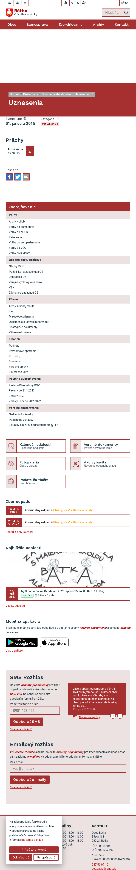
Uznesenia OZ (50, 70)
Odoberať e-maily (29, 725)
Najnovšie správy (89, 663)
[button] (113, 662)
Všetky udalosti (15, 552)
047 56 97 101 (101, 810)
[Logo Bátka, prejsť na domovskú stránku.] (21, 13)
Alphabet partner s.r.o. (117, 851)
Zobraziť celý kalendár (19, 478)
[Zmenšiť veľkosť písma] (72, 3)
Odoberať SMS (26, 667)
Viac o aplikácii (15, 596)
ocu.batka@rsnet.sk (104, 814)
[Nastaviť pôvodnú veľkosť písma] (78, 3)
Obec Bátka (123, 856)
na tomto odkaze (10, 839)
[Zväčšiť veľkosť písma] (84, 3)
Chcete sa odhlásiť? (21, 675)
